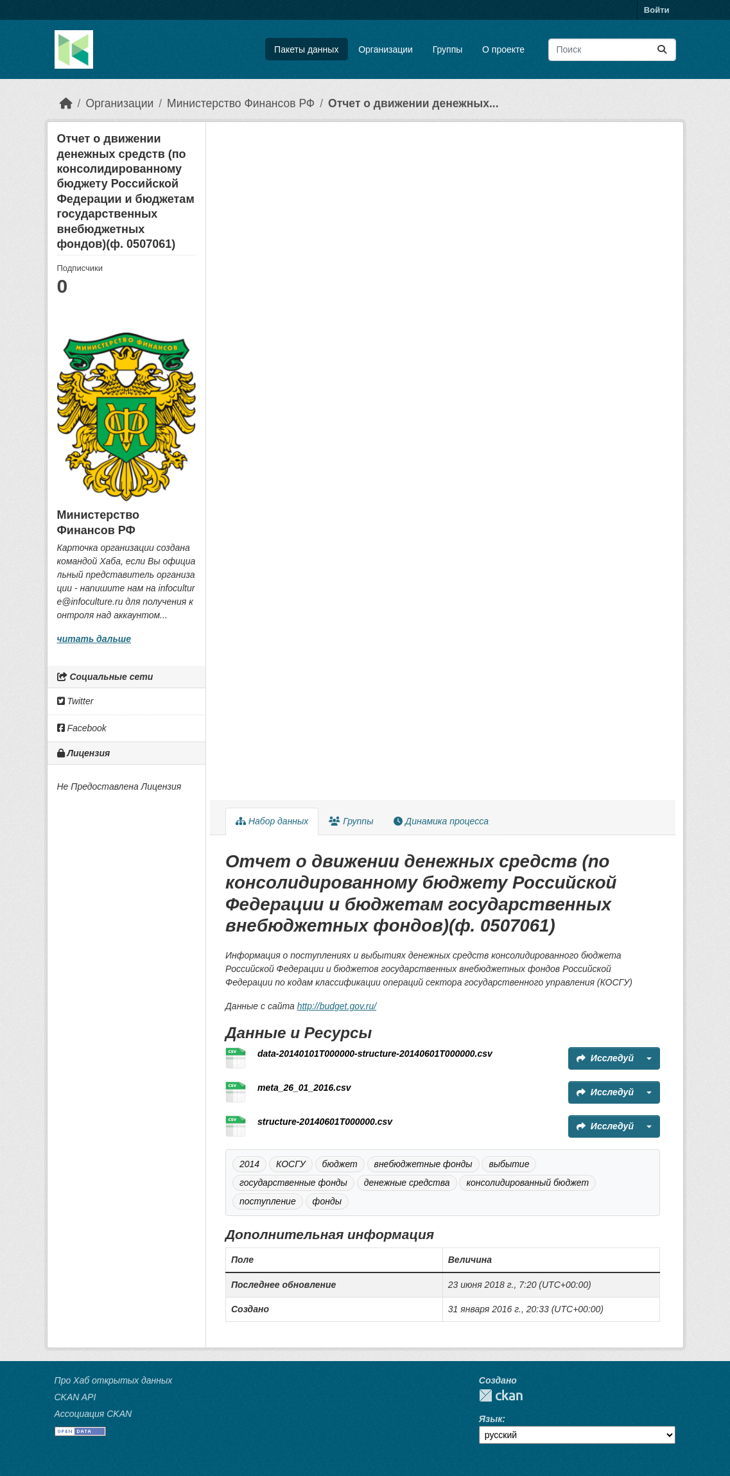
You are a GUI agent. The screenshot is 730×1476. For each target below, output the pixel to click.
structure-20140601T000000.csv (324, 1121)
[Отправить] (662, 50)
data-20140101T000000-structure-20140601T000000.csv (374, 1053)
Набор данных (272, 821)
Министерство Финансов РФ (241, 103)
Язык (490, 1419)
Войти (657, 10)
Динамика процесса (441, 821)
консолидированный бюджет (527, 1182)
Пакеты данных (306, 49)
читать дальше (94, 639)
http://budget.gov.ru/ (337, 1006)
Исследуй (605, 1058)
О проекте (503, 49)
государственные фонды (293, 1182)
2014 (249, 1164)
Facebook (82, 728)
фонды (327, 1201)
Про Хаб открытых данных (114, 1380)
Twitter (75, 701)
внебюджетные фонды (423, 1164)
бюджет (340, 1164)
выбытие (509, 1164)
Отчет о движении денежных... (413, 103)
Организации (385, 49)
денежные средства (407, 1182)
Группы (448, 49)
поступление (267, 1201)
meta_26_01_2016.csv (304, 1087)
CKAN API (75, 1397)
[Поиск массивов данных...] (612, 50)
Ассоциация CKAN (93, 1414)
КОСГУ (291, 1164)
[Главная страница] (66, 103)
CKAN (501, 1395)
